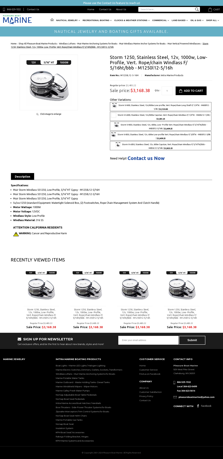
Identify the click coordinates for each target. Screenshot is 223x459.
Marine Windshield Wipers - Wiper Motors (76, 386)
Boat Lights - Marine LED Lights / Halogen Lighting (80, 365)
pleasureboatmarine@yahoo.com (196, 397)
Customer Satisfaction (150, 392)
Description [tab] (22, 176)
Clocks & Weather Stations (130, 20)
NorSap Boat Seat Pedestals (70, 399)
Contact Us (33, 9)
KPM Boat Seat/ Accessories (70, 432)
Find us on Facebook (149, 374)
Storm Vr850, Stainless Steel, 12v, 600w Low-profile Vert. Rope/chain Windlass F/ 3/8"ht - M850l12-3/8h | (160, 135)
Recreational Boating (96, 20)
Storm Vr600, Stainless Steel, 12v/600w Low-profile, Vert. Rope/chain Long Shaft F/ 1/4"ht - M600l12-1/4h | (161, 106)
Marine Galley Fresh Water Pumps (73, 390)
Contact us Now (146, 158)
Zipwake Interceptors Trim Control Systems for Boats (82, 411)
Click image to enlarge (50, 114)
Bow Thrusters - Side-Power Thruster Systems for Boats (83, 407)
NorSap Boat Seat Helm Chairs (71, 415)
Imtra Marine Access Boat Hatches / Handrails (78, 403)
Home (90, 9)
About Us (121, 9)
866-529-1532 (14, 9)
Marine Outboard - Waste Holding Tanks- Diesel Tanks (83, 382)
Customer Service (148, 369)
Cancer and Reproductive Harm (43, 233)
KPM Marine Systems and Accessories (75, 441)
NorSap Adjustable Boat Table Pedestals (76, 395)
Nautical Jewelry (67, 20)
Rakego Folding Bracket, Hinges (72, 436)
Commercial (159, 20)
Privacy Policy (146, 396)
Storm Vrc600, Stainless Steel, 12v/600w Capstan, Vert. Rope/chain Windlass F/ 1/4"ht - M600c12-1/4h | (160, 116)
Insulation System (64, 428)
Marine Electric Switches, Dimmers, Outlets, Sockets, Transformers (89, 369)
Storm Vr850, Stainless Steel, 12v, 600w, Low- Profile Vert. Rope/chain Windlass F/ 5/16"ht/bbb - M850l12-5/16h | (160, 126)
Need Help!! (118, 158)
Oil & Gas (195, 20)
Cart (216, 9)
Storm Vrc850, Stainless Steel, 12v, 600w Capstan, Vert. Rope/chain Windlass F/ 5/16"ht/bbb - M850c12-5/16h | (161, 145)
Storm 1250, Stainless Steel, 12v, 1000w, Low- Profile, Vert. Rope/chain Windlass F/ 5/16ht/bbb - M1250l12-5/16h (41, 313)
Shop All (211, 20)
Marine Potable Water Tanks (70, 378)
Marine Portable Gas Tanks (69, 420)
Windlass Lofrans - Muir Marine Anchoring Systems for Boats (85, 374)
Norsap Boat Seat (65, 424)
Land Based (179, 20)
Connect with (183, 406)
